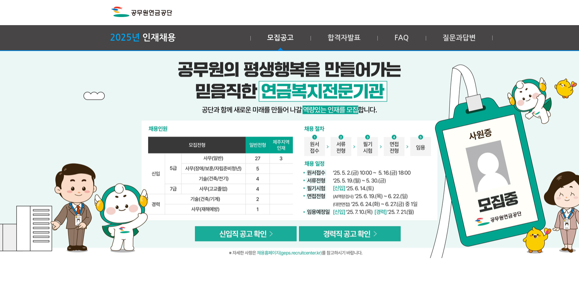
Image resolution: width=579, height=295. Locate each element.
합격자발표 (344, 37)
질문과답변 (459, 37)
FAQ (401, 37)
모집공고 (280, 37)
